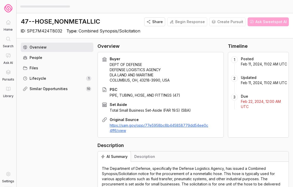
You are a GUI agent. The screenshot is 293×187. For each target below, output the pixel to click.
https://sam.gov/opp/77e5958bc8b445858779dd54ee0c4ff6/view (159, 128)
